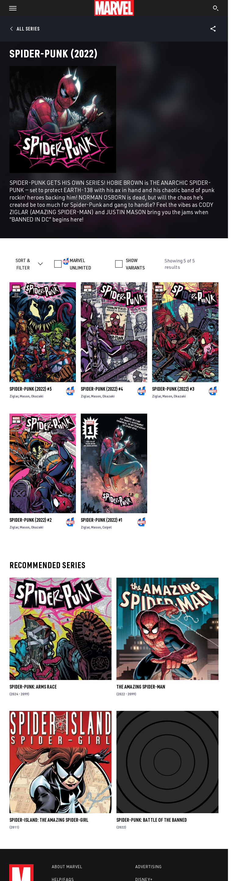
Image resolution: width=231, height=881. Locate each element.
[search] (216, 9)
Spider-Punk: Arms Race (33, 687)
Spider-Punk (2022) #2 (30, 520)
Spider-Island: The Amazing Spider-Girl (48, 820)
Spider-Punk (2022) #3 (173, 389)
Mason (25, 396)
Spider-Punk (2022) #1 (102, 520)
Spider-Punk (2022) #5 (30, 389)
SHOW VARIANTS (135, 264)
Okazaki (37, 396)
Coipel (107, 527)
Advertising (148, 866)
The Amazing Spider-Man (140, 687)
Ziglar (13, 396)
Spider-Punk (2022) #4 (102, 389)
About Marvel (67, 866)
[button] (10, 8)
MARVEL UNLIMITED (80, 264)
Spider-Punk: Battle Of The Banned (151, 820)
